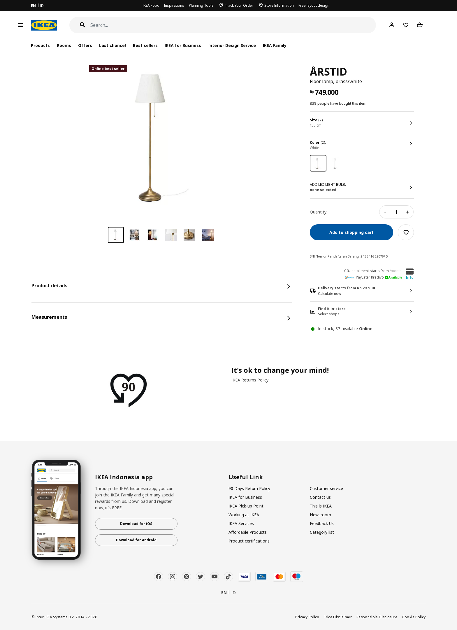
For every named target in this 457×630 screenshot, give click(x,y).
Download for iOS (136, 523)
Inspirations (174, 5)
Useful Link (245, 477)
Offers (85, 45)
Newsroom (320, 514)
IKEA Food (151, 5)
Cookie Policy (414, 617)
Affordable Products (247, 532)
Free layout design (313, 5)
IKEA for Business (183, 45)
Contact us (320, 497)
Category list (322, 532)
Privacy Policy (307, 617)
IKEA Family (274, 45)
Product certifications (249, 541)
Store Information (279, 5)
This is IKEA (321, 506)
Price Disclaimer (338, 617)
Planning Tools (201, 5)
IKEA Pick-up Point (245, 506)
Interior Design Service (232, 45)
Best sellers (145, 45)
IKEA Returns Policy (249, 380)
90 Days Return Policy (249, 488)
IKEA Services (241, 523)
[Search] (233, 25)
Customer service (326, 488)
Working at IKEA (243, 514)
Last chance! (112, 45)
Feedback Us (322, 523)
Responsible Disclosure (377, 617)
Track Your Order (239, 5)
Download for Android (136, 540)
